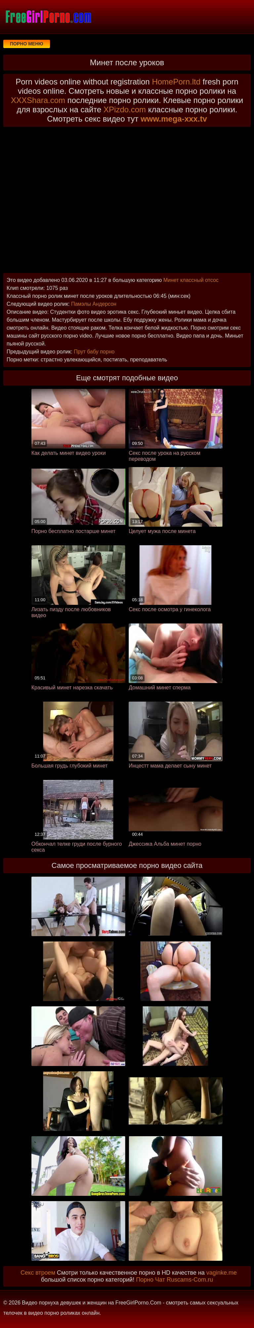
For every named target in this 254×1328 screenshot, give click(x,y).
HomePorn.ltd (176, 81)
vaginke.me (221, 1272)
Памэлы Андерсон (93, 304)
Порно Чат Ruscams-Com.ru (174, 1279)
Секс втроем (38, 1272)
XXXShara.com (38, 100)
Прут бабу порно (94, 351)
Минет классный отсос (191, 280)
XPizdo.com (125, 109)
